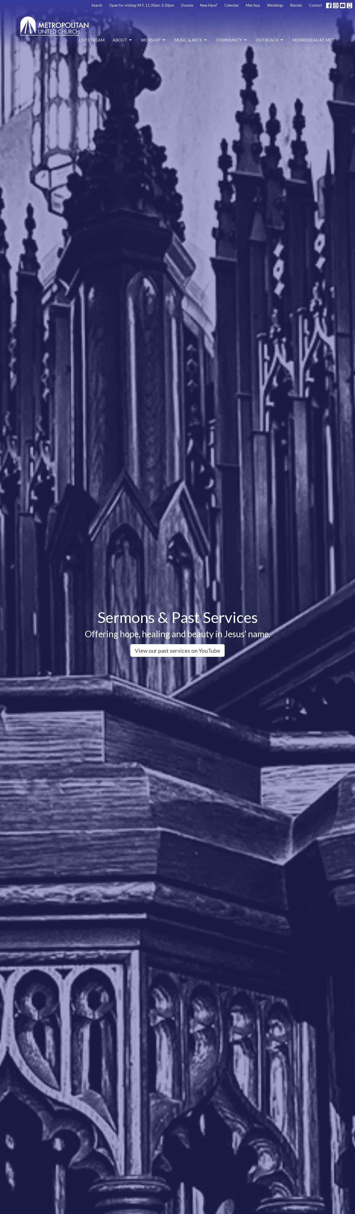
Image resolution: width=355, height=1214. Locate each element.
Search (97, 5)
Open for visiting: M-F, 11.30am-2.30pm (141, 5)
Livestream (91, 39)
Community (232, 40)
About (123, 40)
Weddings (275, 5)
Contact (315, 5)
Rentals (296, 5)
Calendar (231, 5)
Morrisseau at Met (313, 39)
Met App (253, 5)
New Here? (208, 5)
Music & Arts (191, 40)
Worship (153, 40)
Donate (187, 5)
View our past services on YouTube (177, 650)
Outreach (270, 40)
